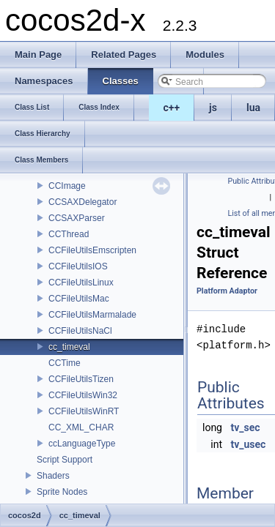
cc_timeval (69, 347)
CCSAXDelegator (82, 202)
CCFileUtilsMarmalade (92, 315)
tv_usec (247, 444)
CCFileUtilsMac (78, 299)
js (213, 107)
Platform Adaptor (227, 291)
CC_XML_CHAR (81, 427)
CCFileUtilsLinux (81, 282)
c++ (172, 107)
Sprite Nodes (62, 492)
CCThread (68, 234)
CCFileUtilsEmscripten (92, 250)
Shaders (53, 476)
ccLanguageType (81, 443)
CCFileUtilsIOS (78, 266)
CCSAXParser (76, 218)
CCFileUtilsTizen (81, 379)
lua (253, 107)
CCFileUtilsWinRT (83, 411)
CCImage (67, 186)
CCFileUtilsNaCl (80, 331)
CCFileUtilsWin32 (82, 395)
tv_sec (245, 427)
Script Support (64, 460)
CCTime (64, 363)
